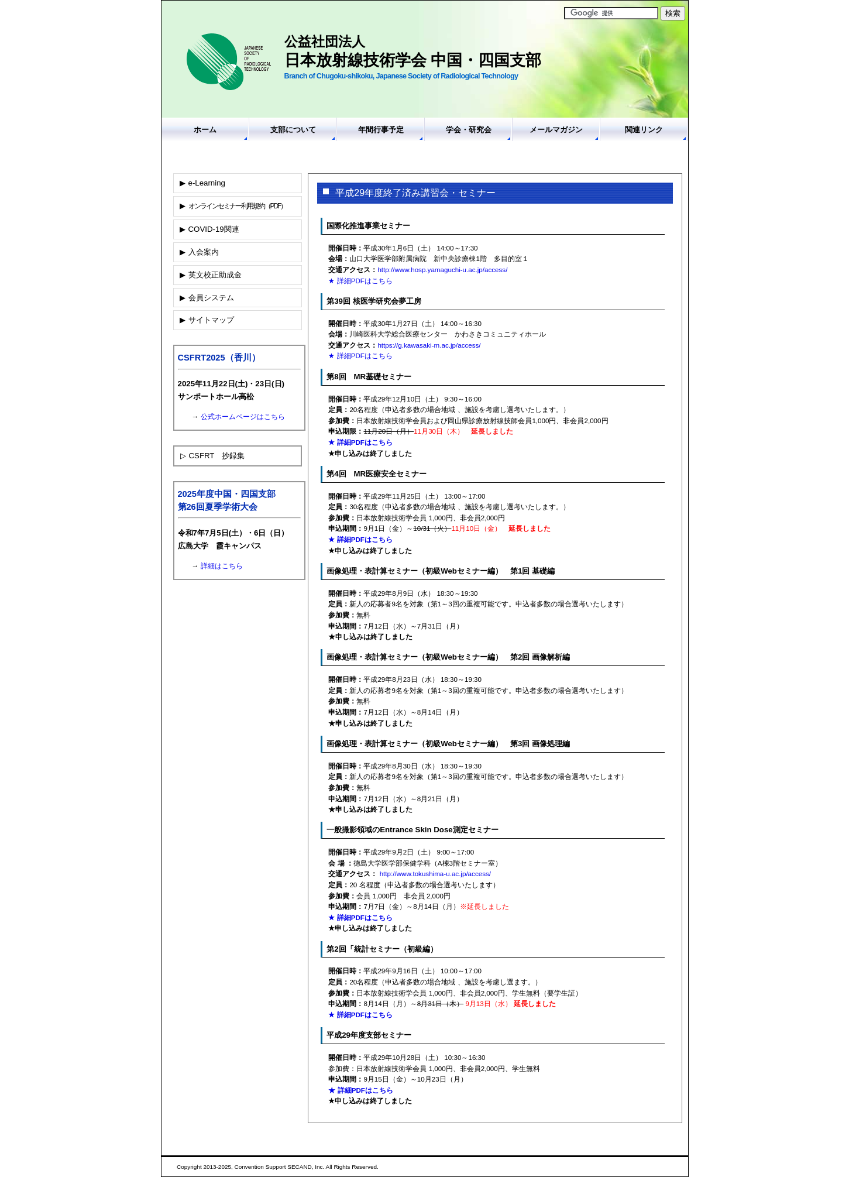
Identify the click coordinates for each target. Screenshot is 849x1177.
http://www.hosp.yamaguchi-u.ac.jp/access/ (442, 269)
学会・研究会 (468, 129)
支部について (293, 129)
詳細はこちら (222, 566)
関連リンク (644, 129)
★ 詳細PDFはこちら (360, 280)
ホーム (205, 129)
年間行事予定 (381, 129)
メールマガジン (556, 129)
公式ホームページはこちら (243, 417)
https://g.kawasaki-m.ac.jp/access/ (428, 345)
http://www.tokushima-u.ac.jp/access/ (435, 873)
